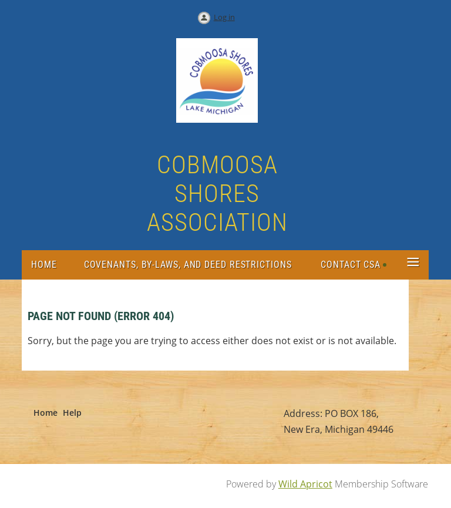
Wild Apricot (305, 483)
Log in (224, 17)
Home (45, 412)
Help (72, 412)
